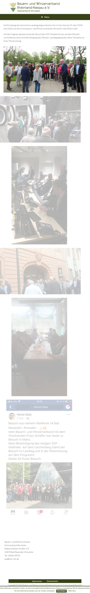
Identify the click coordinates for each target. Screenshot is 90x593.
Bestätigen (61, 591)
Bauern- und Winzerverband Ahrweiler (33, 7)
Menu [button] (46, 17)
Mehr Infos (72, 591)
